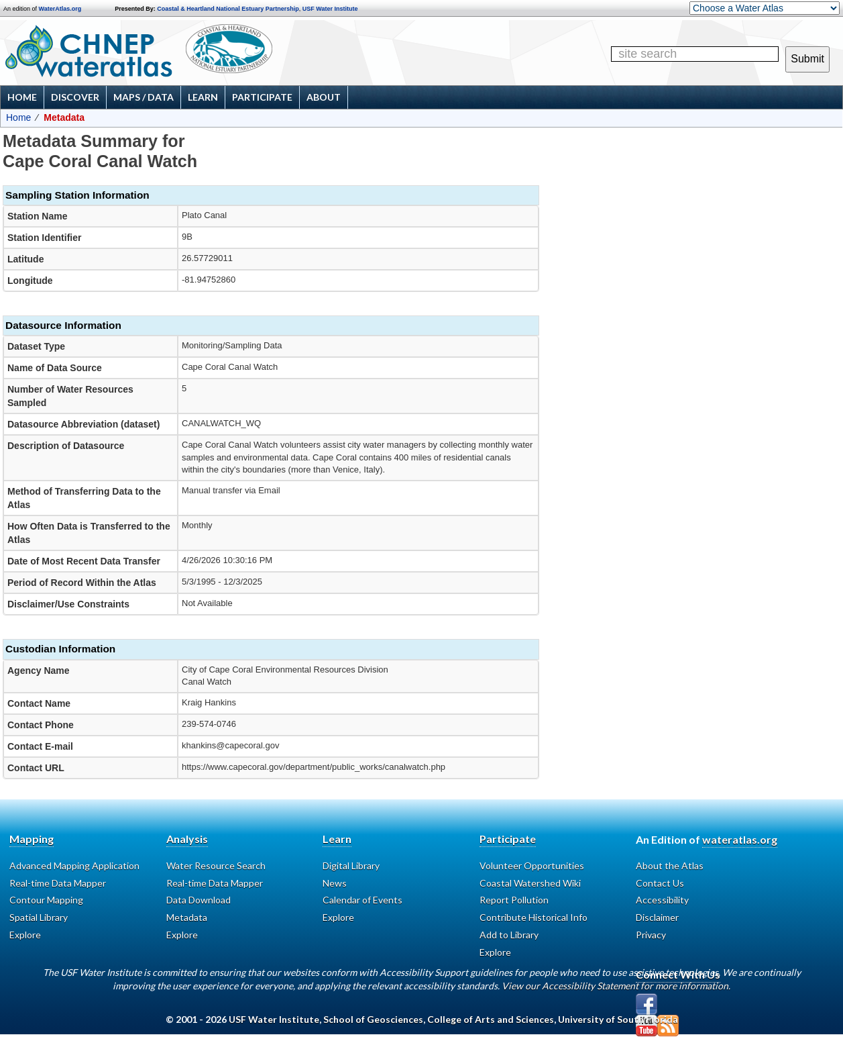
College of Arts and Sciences (490, 1019)
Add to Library (509, 934)
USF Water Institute (330, 8)
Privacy (651, 934)
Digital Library (351, 865)
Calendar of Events (362, 899)
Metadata (186, 917)
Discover (75, 97)
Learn (203, 97)
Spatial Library (38, 917)
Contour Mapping (46, 899)
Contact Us (660, 883)
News (335, 883)
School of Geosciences (373, 1019)
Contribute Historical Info (533, 917)
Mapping (31, 838)
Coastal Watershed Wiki (530, 883)
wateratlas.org (739, 839)
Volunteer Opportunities (532, 865)
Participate (262, 97)
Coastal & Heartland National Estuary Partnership (228, 8)
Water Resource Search (216, 865)
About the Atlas (670, 865)
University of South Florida (618, 1019)
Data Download (198, 899)
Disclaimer (657, 917)
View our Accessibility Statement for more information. (616, 985)
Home (22, 97)
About (323, 97)
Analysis (187, 838)
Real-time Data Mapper (57, 883)
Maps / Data (143, 97)
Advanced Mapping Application (74, 865)
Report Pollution (514, 899)
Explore (25, 934)
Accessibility (662, 899)
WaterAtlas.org (60, 8)
